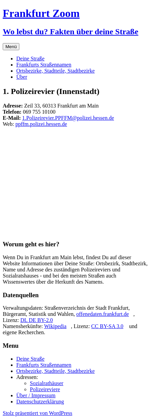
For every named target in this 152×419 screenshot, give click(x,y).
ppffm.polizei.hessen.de (41, 124)
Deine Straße (30, 58)
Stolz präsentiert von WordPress (37, 413)
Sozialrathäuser (46, 383)
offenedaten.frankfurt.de (102, 314)
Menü (11, 46)
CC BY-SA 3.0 (107, 326)
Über (21, 77)
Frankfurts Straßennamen (43, 65)
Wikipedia (55, 326)
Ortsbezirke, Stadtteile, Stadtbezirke (55, 71)
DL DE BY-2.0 (36, 320)
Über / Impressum (36, 395)
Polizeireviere (45, 389)
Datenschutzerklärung (40, 401)
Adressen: (27, 377)
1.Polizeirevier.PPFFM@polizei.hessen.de (68, 118)
